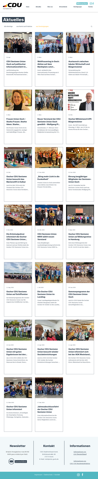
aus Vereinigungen (42, 26)
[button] (91, 27)
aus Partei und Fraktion (24, 26)
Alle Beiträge (8, 26)
